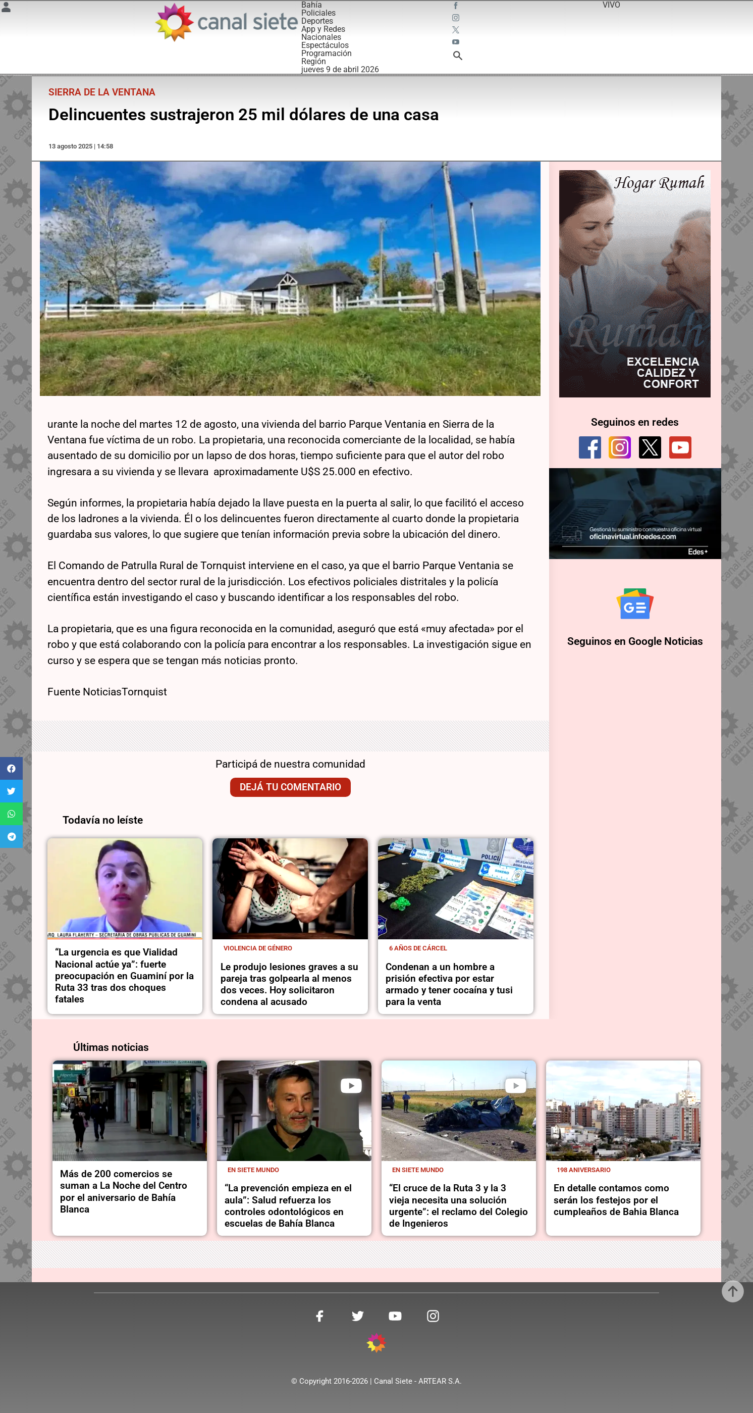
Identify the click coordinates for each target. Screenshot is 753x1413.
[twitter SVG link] (457, 31)
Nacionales (321, 37)
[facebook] (590, 447)
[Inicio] (225, 22)
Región (313, 61)
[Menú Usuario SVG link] (6, 9)
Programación (326, 53)
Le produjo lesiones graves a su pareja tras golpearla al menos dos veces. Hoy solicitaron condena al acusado (289, 984)
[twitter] (650, 447)
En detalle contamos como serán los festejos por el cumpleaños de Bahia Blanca (616, 1200)
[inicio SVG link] (376, 1344)
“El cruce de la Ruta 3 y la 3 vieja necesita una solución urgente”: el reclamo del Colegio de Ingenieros (458, 1205)
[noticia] (125, 888)
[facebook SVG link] (457, 7)
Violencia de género (258, 948)
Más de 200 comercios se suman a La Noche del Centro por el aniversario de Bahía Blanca (123, 1191)
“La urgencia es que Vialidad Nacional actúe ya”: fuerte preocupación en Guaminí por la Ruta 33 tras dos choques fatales (124, 975)
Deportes (317, 21)
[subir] (732, 1291)
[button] (11, 768)
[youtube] (680, 447)
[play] (351, 1085)
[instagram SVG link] (457, 19)
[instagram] (620, 447)
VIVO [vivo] (611, 5)
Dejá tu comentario (290, 787)
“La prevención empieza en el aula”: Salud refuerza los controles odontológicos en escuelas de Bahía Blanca (288, 1205)
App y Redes (323, 29)
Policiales (318, 13)
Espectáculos (325, 45)
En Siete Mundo (253, 1170)
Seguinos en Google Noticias (635, 641)
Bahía (311, 5)
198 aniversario (584, 1170)
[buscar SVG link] (458, 57)
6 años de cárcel (418, 948)
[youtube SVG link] (457, 43)
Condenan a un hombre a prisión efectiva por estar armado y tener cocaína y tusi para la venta (449, 984)
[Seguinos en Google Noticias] (635, 604)
